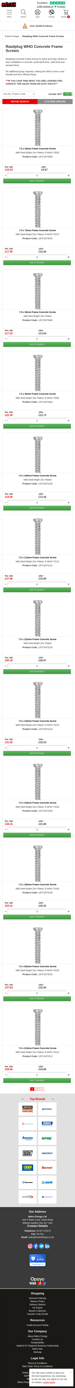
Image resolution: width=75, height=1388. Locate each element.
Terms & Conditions (37, 1356)
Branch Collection (37, 1303)
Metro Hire (37, 1341)
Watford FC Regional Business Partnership (37, 1338)
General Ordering (37, 1291)
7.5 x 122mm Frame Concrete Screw (37, 639)
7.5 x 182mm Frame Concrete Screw (37, 884)
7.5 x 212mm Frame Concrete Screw (37, 1048)
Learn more (49, 1382)
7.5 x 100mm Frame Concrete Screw (37, 475)
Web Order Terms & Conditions (37, 1359)
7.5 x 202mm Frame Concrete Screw (37, 966)
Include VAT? (55, 94)
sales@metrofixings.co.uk (41, 1230)
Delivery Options (37, 1297)
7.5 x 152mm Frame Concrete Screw (37, 802)
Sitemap (37, 1345)
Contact (52, 17)
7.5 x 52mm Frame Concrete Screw (37, 148)
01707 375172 (43, 1223)
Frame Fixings (12, 36)
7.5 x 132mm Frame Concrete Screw (37, 721)
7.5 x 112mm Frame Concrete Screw (37, 557)
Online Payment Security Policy (37, 1365)
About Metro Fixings (37, 1329)
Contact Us (37, 1332)
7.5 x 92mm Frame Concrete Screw (37, 394)
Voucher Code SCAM (37, 1307)
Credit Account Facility (37, 1318)
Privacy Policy (37, 1362)
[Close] (71, 1372)
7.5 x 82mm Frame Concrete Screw (37, 312)
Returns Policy (37, 1294)
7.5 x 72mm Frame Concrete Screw (37, 230)
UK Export (38, 1300)
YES (67, 94)
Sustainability (37, 1335)
